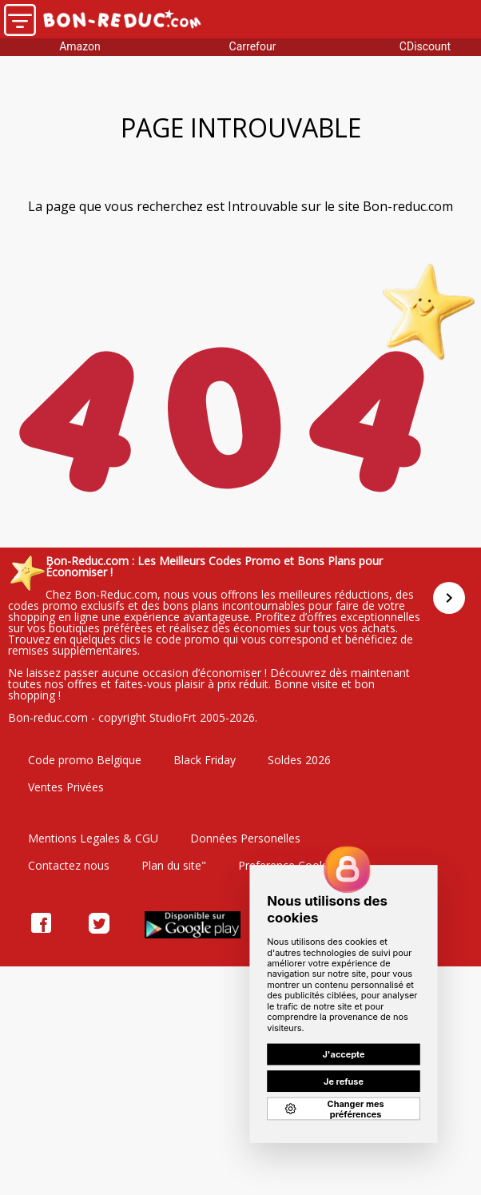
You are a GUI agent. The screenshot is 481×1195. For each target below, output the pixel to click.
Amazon (80, 46)
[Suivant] (449, 598)
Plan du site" (173, 865)
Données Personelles (245, 838)
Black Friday (204, 759)
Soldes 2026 (299, 759)
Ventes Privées (66, 787)
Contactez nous (68, 865)
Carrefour (252, 46)
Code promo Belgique (84, 759)
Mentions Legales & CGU (93, 838)
